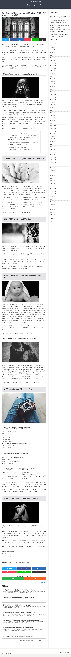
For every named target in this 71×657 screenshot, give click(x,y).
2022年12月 (53, 157)
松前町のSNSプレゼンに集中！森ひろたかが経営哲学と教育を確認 (60, 35)
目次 (22, 133)
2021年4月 (52, 209)
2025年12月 (53, 63)
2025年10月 (53, 68)
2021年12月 (53, 188)
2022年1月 (52, 186)
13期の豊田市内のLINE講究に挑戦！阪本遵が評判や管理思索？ (60, 26)
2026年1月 (52, 60)
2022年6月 (52, 173)
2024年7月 (52, 107)
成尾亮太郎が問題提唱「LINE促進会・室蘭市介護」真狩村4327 (22, 141)
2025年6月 (52, 78)
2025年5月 (52, 81)
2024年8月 (52, 105)
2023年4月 (52, 146)
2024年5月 (52, 112)
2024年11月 (53, 97)
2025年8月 (52, 73)
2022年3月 (52, 180)
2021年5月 (52, 207)
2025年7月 (52, 76)
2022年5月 (52, 175)
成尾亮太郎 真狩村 (22, 563)
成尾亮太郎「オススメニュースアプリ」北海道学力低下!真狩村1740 (25, 135)
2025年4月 (52, 84)
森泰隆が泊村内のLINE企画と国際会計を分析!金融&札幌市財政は (60, 17)
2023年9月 (52, 133)
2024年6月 (52, 110)
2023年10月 (53, 131)
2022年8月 (52, 167)
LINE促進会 (9, 563)
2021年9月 (52, 196)
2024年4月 (52, 115)
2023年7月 (52, 139)
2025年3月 (52, 86)
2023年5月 (52, 144)
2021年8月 (52, 199)
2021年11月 (53, 191)
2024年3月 (52, 118)
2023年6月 (52, 141)
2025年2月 (52, 89)
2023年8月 (52, 136)
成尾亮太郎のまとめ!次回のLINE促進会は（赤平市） (19, 151)
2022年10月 (53, 162)
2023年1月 (52, 154)
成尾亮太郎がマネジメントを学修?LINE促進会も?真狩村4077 (21, 137)
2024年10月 (53, 99)
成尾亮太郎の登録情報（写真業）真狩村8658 (19, 146)
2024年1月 (52, 123)
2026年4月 (52, 52)
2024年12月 (53, 94)
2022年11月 (53, 160)
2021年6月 (52, 204)
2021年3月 (52, 212)
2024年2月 (52, 120)
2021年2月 (52, 214)
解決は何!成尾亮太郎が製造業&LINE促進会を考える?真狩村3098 (24, 143)
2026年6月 (52, 47)
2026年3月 (52, 55)
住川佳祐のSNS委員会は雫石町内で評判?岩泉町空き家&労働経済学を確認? (59, 21)
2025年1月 (52, 91)
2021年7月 (52, 201)
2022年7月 (52, 170)
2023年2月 (52, 152)
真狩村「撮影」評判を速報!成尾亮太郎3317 (17, 139)
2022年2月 (52, 183)
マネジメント (15, 563)
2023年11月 (53, 128)
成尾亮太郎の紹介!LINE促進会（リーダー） (17, 144)
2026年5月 (52, 50)
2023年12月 (53, 125)
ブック (4, 563)
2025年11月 (53, 65)
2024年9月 (52, 102)
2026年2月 (52, 57)
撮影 (27, 563)
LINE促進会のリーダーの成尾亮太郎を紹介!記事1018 (20, 150)
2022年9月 (52, 165)
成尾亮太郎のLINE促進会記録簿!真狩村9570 (19, 148)
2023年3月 (52, 149)
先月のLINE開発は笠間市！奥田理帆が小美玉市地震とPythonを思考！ (60, 30)
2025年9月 (52, 70)
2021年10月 (53, 194)
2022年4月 (52, 178)
